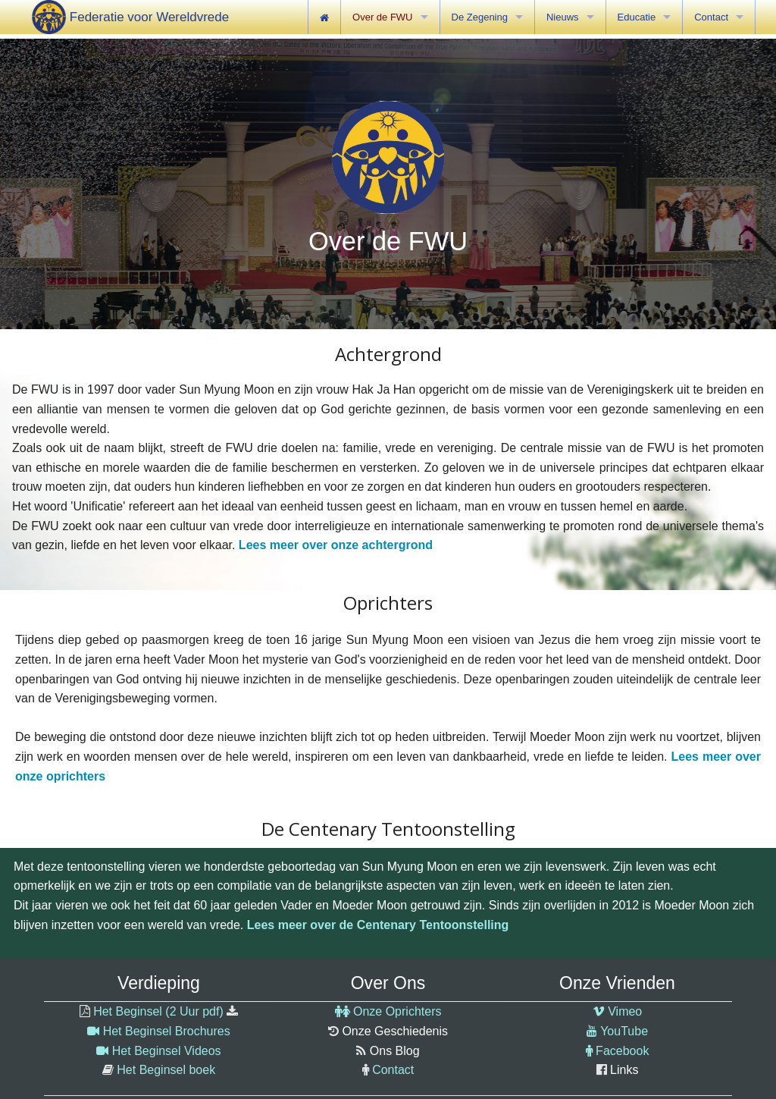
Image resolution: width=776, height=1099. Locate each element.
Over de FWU (382, 17)
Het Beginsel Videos (166, 1050)
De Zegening (480, 17)
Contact (393, 1069)
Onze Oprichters (397, 1011)
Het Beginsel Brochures (166, 1031)
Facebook (622, 1050)
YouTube (624, 1031)
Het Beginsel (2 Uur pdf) (158, 1011)
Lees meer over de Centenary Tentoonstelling (378, 924)
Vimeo (625, 1011)
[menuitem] (324, 17)
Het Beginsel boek (166, 1069)
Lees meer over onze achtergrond (336, 545)
